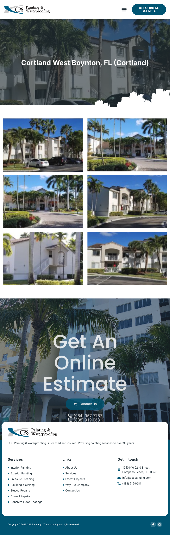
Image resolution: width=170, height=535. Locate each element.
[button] (124, 9)
